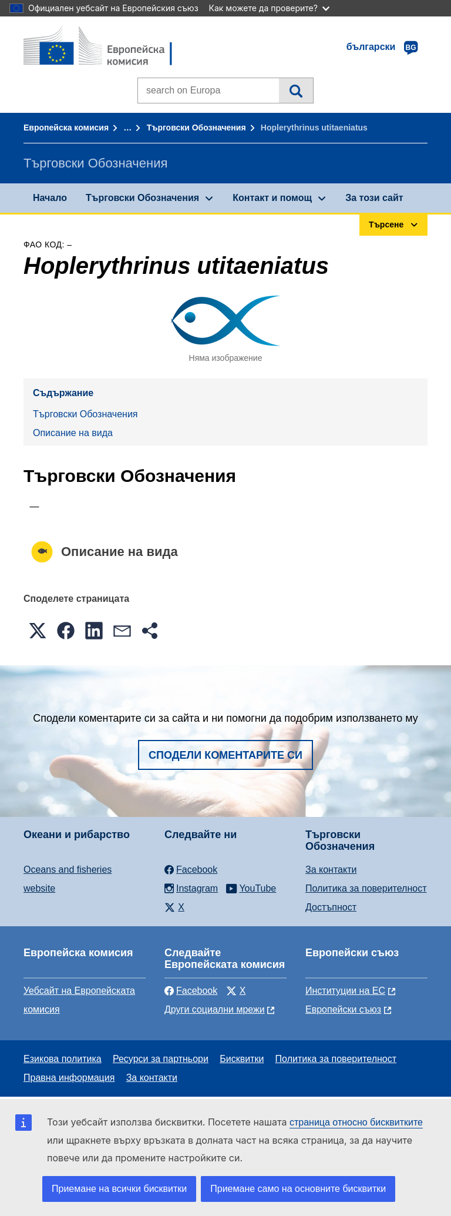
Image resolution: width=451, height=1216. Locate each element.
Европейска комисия (66, 127)
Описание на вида (73, 433)
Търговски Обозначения (196, 127)
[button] (37, 630)
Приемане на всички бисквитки (119, 1189)
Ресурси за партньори (160, 1059)
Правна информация (69, 1078)
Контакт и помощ (272, 198)
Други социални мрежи (214, 1009)
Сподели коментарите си (225, 755)
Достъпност (330, 907)
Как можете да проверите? (269, 8)
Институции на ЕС (345, 991)
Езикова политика (62, 1059)
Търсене (295, 90)
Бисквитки (242, 1059)
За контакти (330, 870)
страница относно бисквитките (356, 1122)
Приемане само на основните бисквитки (298, 1189)
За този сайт (374, 198)
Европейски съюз (343, 1009)
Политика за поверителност (366, 888)
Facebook (190, 991)
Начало (50, 198)
